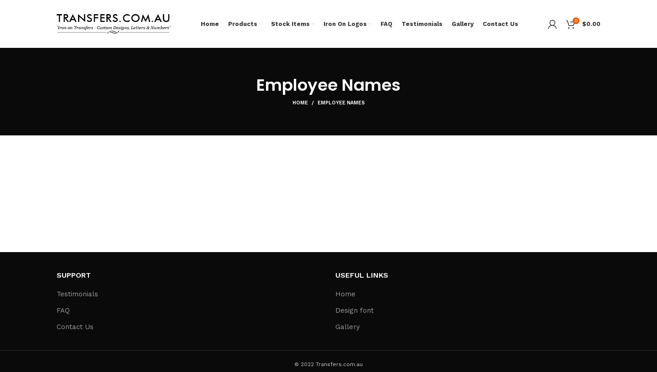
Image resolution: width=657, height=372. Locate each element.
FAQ (63, 310)
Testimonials (77, 294)
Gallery (347, 327)
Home (300, 103)
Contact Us (75, 327)
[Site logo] (114, 23)
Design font (354, 310)
